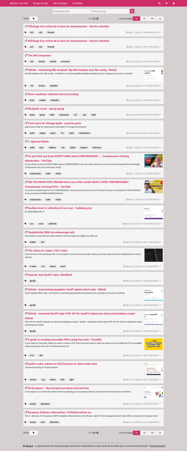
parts (72, 133)
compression (35, 173)
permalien (144, 32)
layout (52, 266)
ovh (31, 32)
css (31, 224)
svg (43, 380)
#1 (30, 416)
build (94, 115)
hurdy (32, 115)
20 (136, 18)
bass (41, 147)
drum (32, 100)
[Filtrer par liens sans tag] (34, 18)
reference (97, 147)
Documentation (158, 446)
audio (32, 147)
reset (41, 224)
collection (55, 100)
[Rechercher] (159, 3)
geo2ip (32, 281)
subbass (52, 147)
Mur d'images (60, 3)
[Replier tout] (160, 18)
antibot (33, 242)
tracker (42, 61)
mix (63, 147)
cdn (40, 32)
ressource (65, 61)
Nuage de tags (40, 3)
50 (144, 18)
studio (72, 147)
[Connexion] (173, 3)
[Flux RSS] (166, 3)
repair (52, 133)
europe (33, 404)
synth (32, 133)
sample (42, 100)
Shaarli (29, 446)
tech (43, 422)
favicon (33, 380)
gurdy (42, 115)
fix (62, 133)
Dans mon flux (19, 3)
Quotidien (78, 3)
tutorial (53, 61)
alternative (45, 404)
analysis (83, 147)
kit (76, 115)
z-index (33, 266)
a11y (32, 355)
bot (42, 242)
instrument (64, 115)
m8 (31, 61)
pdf (41, 355)
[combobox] (110, 11)
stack (62, 266)
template (53, 86)
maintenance (84, 133)
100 (152, 18)
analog (42, 133)
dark (62, 380)
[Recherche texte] (72, 11)
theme (53, 380)
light (71, 380)
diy (84, 115)
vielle (52, 115)
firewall (51, 32)
